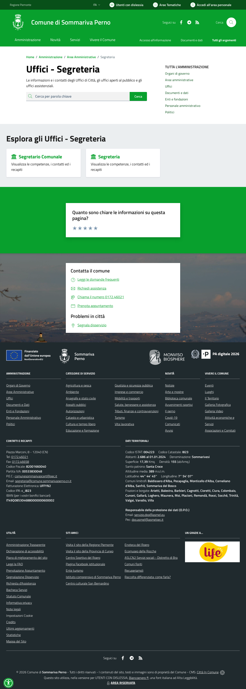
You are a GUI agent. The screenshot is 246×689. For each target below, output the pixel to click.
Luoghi (209, 391)
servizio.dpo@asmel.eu (149, 514)
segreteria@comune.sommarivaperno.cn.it (43, 481)
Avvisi (169, 430)
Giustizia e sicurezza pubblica (134, 385)
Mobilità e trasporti (127, 398)
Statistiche (13, 634)
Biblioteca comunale (178, 398)
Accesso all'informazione (155, 40)
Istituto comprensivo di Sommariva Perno (93, 577)
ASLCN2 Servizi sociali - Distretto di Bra (151, 557)
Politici (10, 424)
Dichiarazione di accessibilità (25, 551)
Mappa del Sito (16, 641)
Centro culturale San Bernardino (87, 583)
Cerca (138, 96)
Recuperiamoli (134, 570)
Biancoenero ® (139, 677)
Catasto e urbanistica (80, 417)
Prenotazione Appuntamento (25, 570)
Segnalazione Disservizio (22, 577)
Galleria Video (214, 411)
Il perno (170, 411)
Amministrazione (48, 57)
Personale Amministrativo (23, 417)
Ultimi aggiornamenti (20, 628)
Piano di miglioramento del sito (26, 557)
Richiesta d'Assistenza (21, 583)
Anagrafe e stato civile (81, 398)
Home (30, 57)
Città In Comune (208, 672)
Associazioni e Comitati (220, 430)
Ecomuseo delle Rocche (140, 551)
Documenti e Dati (17, 404)
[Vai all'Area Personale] (211, 5)
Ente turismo (74, 570)
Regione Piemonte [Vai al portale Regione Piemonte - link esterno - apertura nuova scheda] (20, 5)
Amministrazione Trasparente (25, 544)
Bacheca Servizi (16, 589)
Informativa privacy (19, 602)
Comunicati (172, 424)
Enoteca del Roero (137, 544)
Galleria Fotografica (218, 404)
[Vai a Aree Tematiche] (167, 5)
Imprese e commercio (129, 391)
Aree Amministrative (79, 57)
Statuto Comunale (18, 596)
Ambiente (72, 391)
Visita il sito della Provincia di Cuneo (89, 551)
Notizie (169, 385)
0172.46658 (20, 461)
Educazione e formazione (82, 430)
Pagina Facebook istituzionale (85, 564)
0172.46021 (19, 456)
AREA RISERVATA (120, 682)
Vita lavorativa (124, 424)
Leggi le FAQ (14, 564)
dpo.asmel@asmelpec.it (147, 519)
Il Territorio (212, 398)
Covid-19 (171, 417)
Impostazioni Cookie (19, 615)
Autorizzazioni (75, 411)
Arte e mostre (174, 391)
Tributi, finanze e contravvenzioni (136, 411)
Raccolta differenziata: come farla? (148, 577)
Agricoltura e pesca (78, 385)
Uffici (9, 398)
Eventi (209, 385)
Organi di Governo (18, 385)
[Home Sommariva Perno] (60, 22)
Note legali (13, 609)
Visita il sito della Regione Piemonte (90, 544)
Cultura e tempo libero (80, 424)
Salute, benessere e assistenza (135, 404)
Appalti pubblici (76, 404)
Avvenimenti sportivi (179, 404)
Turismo (120, 417)
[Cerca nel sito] (231, 22)
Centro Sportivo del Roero (83, 557)
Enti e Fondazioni (17, 411)
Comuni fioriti (133, 564)
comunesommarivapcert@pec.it (36, 476)
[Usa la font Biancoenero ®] (126, 5)
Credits (11, 622)
